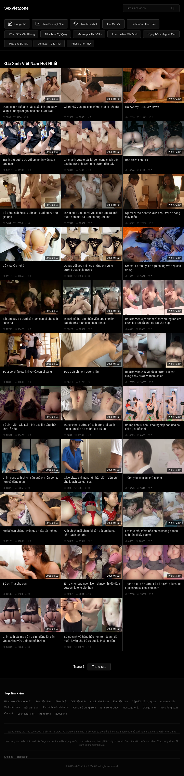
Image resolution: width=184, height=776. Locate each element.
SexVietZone (16, 8)
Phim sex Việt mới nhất (17, 701)
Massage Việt (131, 707)
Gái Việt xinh (78, 701)
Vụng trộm (44, 713)
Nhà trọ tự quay (109, 707)
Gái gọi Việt (149, 707)
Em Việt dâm (120, 701)
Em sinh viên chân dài (56, 707)
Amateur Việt (167, 701)
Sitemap (8, 756)
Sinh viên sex (12, 707)
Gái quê (9, 713)
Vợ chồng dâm (169, 707)
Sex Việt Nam (43, 701)
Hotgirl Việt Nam (99, 701)
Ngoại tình (61, 713)
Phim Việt (61, 701)
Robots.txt (22, 756)
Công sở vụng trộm (84, 707)
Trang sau (99, 666)
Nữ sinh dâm (31, 707)
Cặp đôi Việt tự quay (144, 701)
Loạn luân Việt (26, 713)
